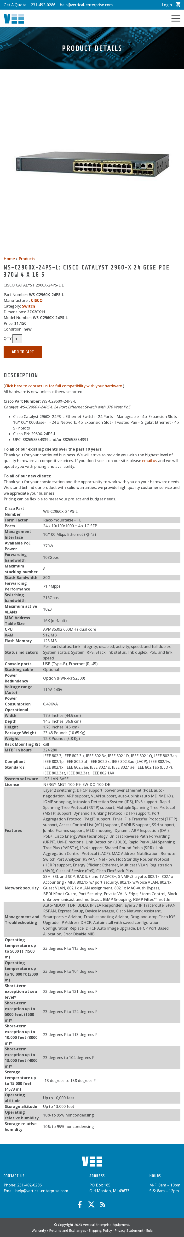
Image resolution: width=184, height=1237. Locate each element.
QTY (8, 338)
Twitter (91, 1204)
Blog (103, 1204)
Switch (28, 306)
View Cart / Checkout (178, 4)
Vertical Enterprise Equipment (14, 18)
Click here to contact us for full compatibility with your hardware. (64, 386)
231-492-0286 (43, 4)
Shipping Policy (100, 1230)
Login (167, 4)
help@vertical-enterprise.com (86, 4)
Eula (149, 1230)
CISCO (37, 300)
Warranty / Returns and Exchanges (59, 1230)
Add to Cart (23, 351)
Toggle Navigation (176, 18)
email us (149, 460)
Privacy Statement (129, 1230)
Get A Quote (15, 4)
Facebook (80, 1204)
